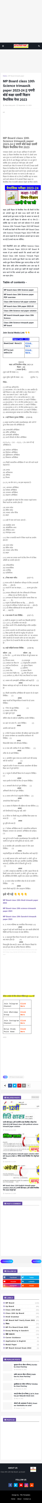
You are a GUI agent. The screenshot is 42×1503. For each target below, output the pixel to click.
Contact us (27, 1499)
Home (5, 76)
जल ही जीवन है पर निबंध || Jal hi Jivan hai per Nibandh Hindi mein (26, 1395)
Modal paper (22, 1345)
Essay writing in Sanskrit (22, 1331)
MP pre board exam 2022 (22, 1327)
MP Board (22, 1303)
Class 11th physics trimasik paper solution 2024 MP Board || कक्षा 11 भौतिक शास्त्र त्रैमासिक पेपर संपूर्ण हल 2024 (21, 1156)
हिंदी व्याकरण (22, 1334)
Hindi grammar (22, 1317)
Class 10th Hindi (22, 1310)
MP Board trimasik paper (16, 76)
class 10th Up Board (22, 1313)
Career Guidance (22, 1338)
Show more (35, 1097)
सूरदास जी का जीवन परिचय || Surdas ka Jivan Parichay (25, 1366)
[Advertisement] (21, 21)
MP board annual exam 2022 (22, 1348)
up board (22, 1306)
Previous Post (7, 1261)
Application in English (22, 1341)
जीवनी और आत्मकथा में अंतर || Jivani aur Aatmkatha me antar (25, 1404)
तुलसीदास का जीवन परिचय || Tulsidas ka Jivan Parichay (26, 1385)
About (19, 1499)
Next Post (36, 1261)
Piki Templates (25, 1495)
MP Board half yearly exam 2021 (22, 1320)
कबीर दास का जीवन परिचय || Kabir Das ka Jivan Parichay (25, 1375)
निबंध (22, 1324)
